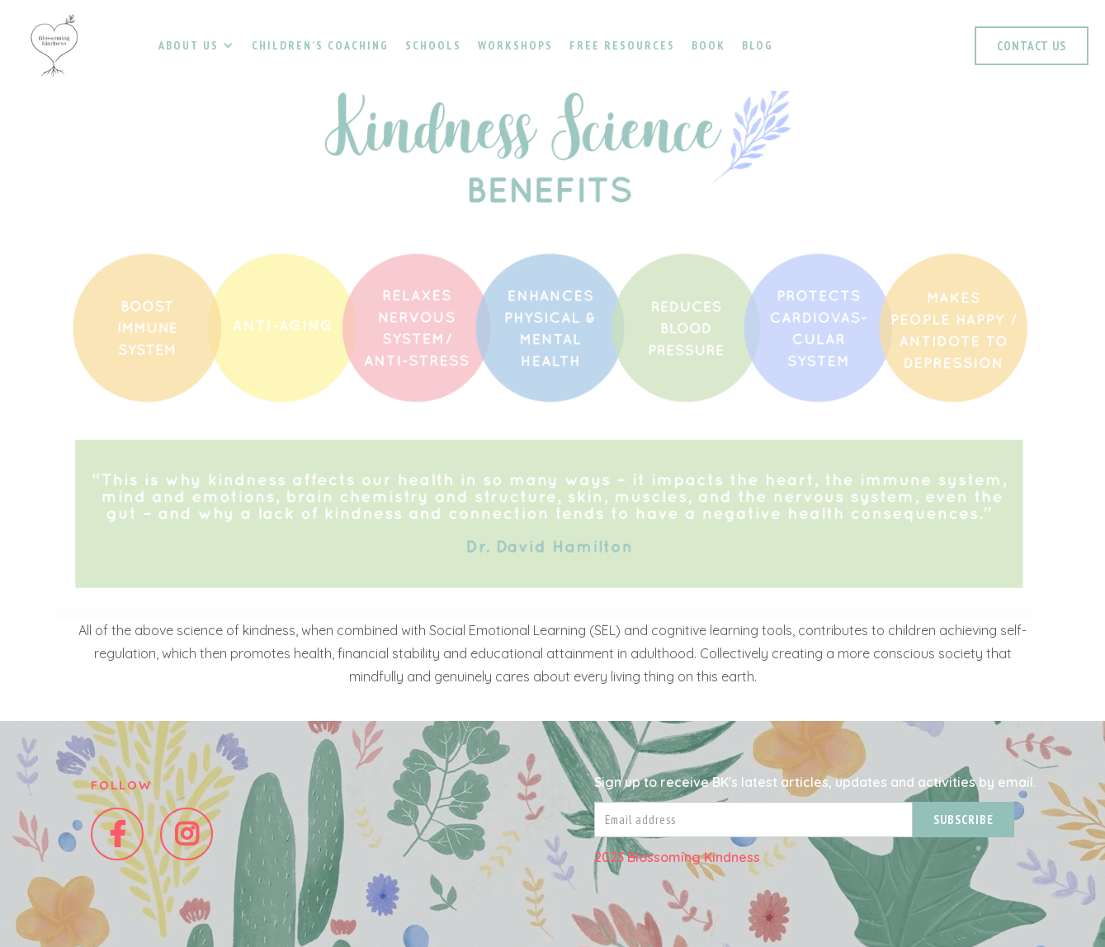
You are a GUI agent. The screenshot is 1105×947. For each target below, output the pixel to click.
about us (188, 45)
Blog (757, 45)
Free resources (622, 45)
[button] (196, 45)
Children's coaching (320, 45)
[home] (54, 45)
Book (708, 45)
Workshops (515, 45)
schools (433, 45)
